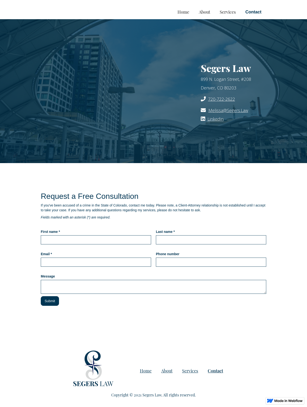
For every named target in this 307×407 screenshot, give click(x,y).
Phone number (167, 254)
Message (48, 276)
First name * (50, 232)
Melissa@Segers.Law (228, 110)
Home (183, 12)
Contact (253, 12)
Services (228, 12)
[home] (75, 7)
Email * (46, 254)
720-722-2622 (221, 99)
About (204, 12)
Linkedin (215, 119)
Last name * (165, 232)
